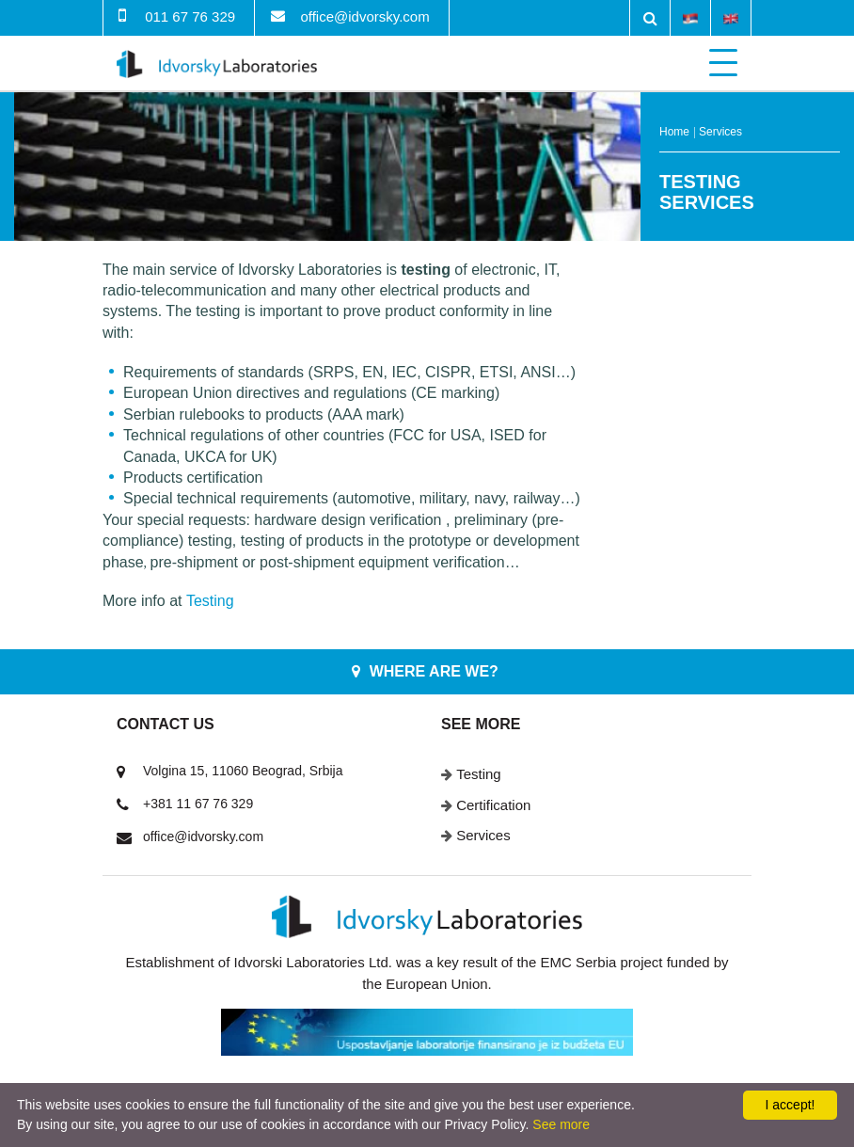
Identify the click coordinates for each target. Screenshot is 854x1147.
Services (720, 131)
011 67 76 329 (190, 16)
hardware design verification (347, 520)
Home (674, 131)
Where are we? (434, 671)
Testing (478, 774)
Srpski (690, 17)
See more (561, 1124)
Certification (493, 805)
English (731, 17)
